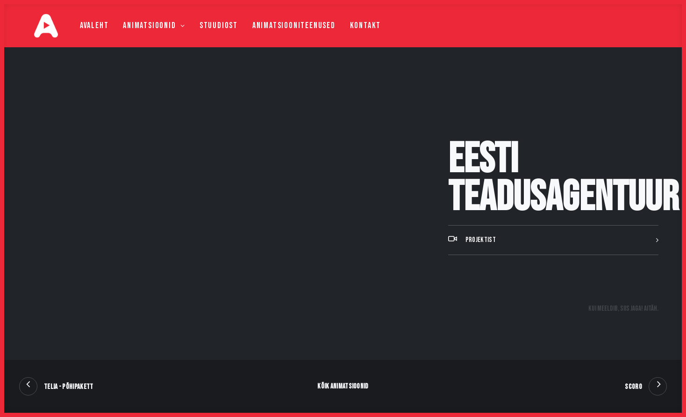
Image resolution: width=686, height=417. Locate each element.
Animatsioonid (137, 36)
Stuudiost (202, 36)
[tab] (553, 263)
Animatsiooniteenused (277, 36)
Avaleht (77, 36)
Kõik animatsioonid (342, 386)
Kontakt (348, 36)
